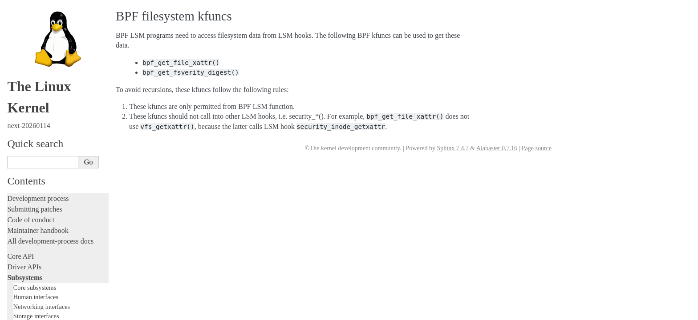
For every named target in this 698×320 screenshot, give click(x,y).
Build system (26, 209)
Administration (28, 199)
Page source (537, 148)
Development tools (34, 120)
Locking (19, 83)
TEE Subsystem (37, 73)
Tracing (18, 152)
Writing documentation (40, 109)
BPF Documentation (44, 13)
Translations (24, 312)
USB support (34, 21)
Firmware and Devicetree (43, 267)
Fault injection (28, 162)
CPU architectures (33, 282)
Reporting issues (30, 220)
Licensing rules (29, 98)
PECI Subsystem (38, 56)
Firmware (21, 256)
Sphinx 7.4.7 (452, 148)
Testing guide (26, 130)
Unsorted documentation (42, 297)
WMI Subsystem (38, 65)
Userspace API (28, 241)
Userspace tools (29, 231)
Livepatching (26, 173)
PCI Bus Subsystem (42, 30)
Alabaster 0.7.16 (496, 148)
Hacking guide (28, 141)
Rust (13, 184)
